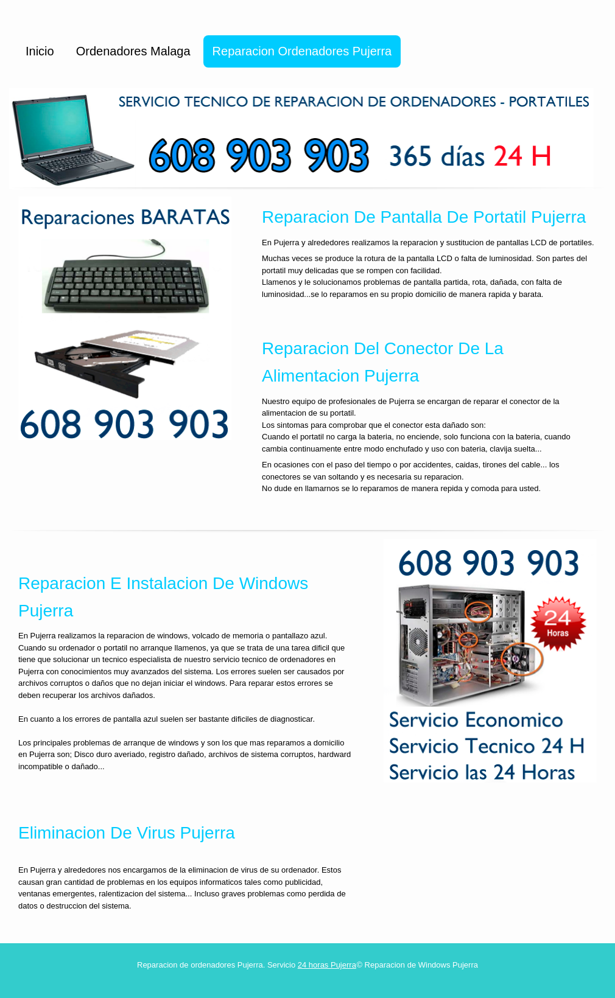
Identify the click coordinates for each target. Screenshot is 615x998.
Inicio (40, 51)
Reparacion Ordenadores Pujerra (302, 51)
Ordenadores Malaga (133, 51)
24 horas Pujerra (327, 964)
